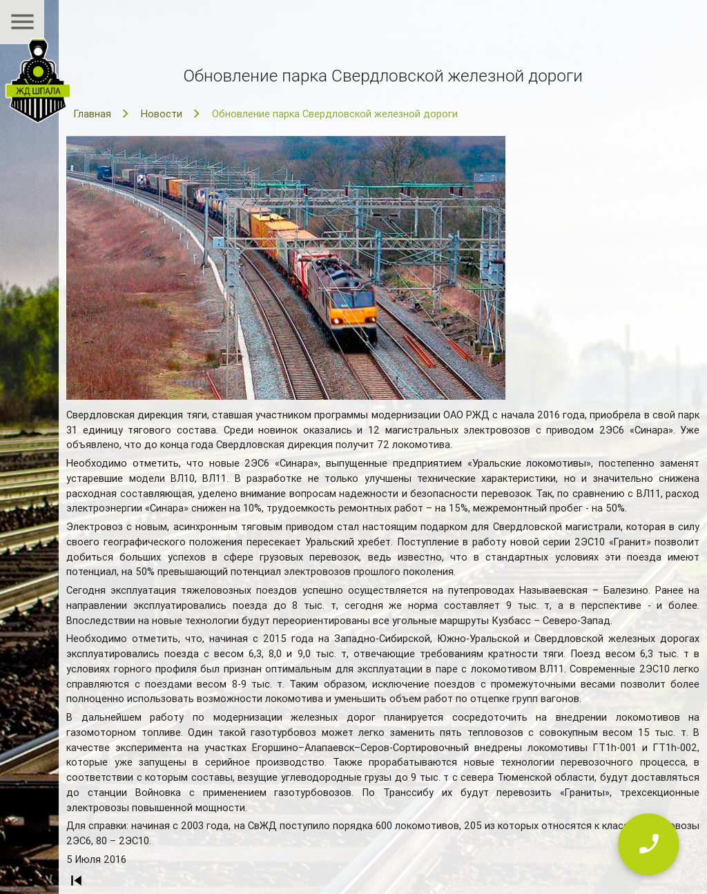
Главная (92, 113)
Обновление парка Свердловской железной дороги (335, 113)
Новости (161, 113)
